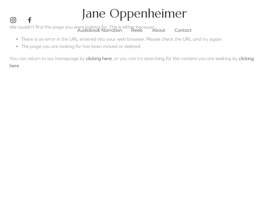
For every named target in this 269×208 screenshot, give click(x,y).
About (158, 30)
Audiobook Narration (99, 30)
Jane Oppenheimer (134, 13)
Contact (183, 30)
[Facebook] (29, 20)
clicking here (99, 58)
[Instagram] (13, 20)
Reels (136, 30)
